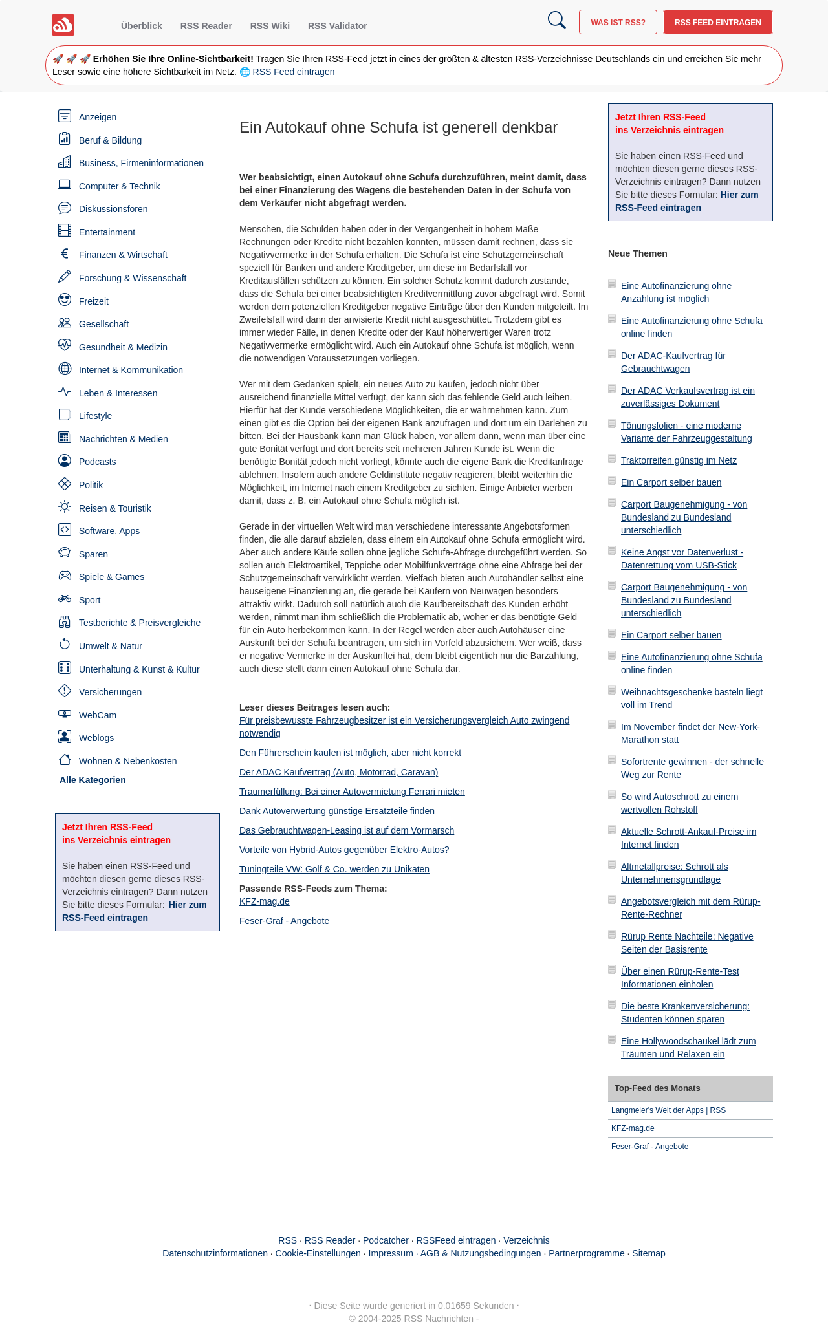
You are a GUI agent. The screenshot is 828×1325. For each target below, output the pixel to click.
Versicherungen (110, 692)
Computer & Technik (119, 186)
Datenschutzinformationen (215, 1253)
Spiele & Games (111, 577)
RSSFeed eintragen (456, 1240)
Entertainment (107, 232)
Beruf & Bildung (110, 140)
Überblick (141, 26)
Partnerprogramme (587, 1253)
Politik (91, 485)
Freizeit (94, 301)
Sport (89, 600)
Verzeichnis (526, 1240)
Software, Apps (109, 531)
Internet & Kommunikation (131, 370)
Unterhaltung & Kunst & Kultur (139, 669)
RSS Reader (206, 26)
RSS (287, 1240)
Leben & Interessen (118, 393)
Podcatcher (386, 1240)
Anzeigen (97, 117)
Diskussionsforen (113, 209)
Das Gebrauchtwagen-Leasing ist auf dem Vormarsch (346, 830)
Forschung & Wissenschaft (133, 278)
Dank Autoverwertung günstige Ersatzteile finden (337, 811)
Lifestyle (95, 416)
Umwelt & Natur (110, 646)
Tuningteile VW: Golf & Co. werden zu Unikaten (334, 869)
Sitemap (648, 1253)
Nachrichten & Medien (123, 439)
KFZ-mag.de (264, 901)
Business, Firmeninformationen (141, 163)
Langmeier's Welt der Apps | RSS (668, 1110)
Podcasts (97, 462)
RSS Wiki (270, 26)
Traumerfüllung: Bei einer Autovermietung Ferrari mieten (352, 791)
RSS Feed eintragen (718, 22)
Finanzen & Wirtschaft (123, 255)
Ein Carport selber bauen (671, 482)
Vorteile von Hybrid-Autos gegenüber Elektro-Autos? (344, 850)
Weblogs (96, 738)
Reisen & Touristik (115, 508)
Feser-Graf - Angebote (284, 921)
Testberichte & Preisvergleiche (140, 623)
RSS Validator (337, 26)
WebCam (97, 715)
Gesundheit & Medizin (123, 347)
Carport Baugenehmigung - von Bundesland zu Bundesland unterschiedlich (684, 517)
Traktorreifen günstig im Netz (679, 460)
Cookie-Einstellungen (318, 1253)
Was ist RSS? (618, 22)
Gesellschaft (104, 324)
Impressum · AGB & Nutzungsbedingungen (455, 1253)
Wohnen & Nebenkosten (128, 761)
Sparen (93, 554)
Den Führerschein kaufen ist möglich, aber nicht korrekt (350, 753)
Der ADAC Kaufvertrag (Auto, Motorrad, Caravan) (338, 772)
